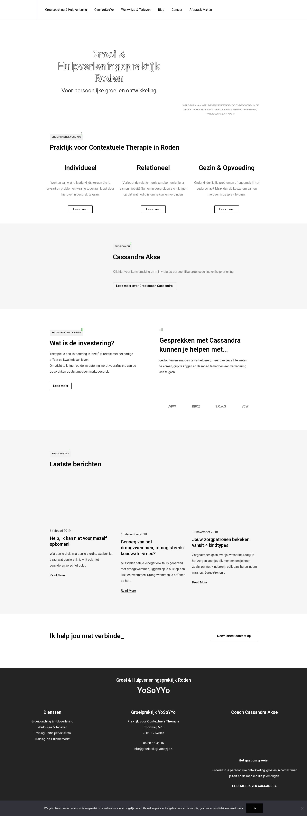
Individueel (80, 169)
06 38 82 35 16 (153, 743)
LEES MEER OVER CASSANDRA (254, 786)
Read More (57, 575)
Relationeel (153, 169)
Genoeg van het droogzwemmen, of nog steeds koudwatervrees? (152, 547)
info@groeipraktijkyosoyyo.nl (153, 749)
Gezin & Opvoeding (227, 169)
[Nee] (302, 808)
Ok (254, 808)
